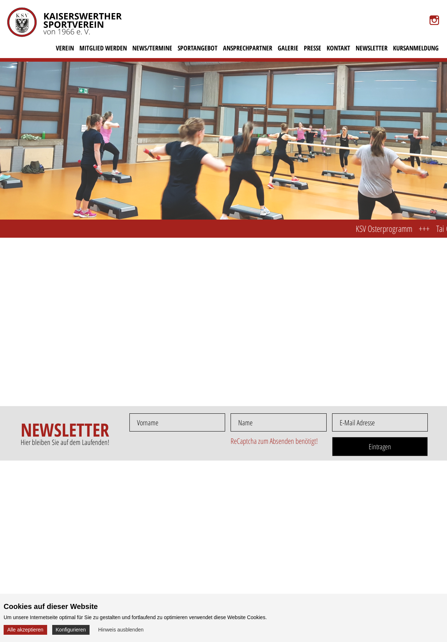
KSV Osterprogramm (388, 228)
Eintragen (380, 446)
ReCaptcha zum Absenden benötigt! (274, 441)
